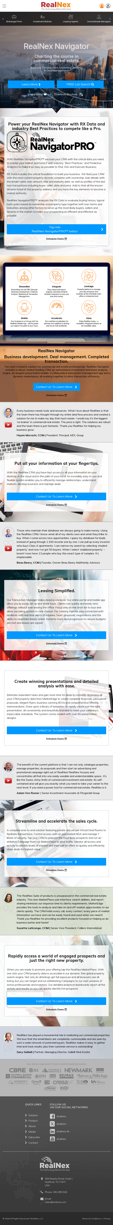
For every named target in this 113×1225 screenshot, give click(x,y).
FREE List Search (80, 84)
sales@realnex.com (55, 1202)
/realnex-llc (60, 1131)
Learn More (31, 84)
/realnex (58, 1116)
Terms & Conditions (91, 1218)
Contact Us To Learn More (56, 387)
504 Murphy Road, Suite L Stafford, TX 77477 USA (59, 1182)
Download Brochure (68, 94)
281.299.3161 (60, 1192)
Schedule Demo (56, 238)
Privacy (107, 1218)
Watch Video (37, 94)
